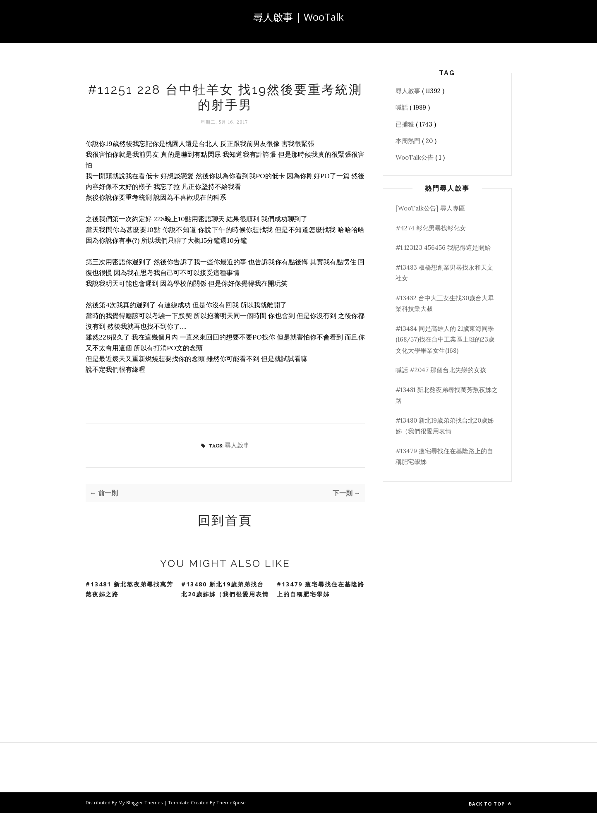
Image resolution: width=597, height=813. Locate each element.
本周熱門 (409, 141)
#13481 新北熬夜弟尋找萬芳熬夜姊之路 (129, 589)
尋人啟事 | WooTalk (298, 17)
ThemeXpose (231, 802)
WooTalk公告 (415, 157)
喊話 (403, 107)
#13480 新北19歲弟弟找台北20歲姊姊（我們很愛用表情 (225, 589)
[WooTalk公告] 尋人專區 (430, 208)
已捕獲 (406, 124)
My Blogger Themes (141, 802)
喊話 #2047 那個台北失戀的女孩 (441, 370)
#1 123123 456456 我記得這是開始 (443, 247)
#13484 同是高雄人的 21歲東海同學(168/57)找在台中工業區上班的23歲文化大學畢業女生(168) (445, 339)
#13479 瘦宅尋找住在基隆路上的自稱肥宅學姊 (320, 589)
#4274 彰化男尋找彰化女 (431, 228)
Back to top (490, 804)
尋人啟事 (237, 445)
